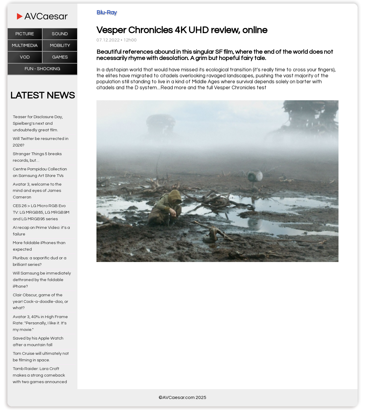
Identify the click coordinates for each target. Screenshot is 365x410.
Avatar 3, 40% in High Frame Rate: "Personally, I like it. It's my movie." (40, 323)
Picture (24, 34)
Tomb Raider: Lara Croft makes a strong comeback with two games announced (40, 375)
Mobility (60, 45)
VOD (25, 57)
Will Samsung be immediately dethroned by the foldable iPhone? (42, 280)
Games (60, 57)
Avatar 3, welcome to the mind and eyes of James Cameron (37, 191)
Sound (60, 34)
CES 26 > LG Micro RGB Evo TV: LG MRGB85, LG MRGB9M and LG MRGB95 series (41, 212)
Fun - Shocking (42, 69)
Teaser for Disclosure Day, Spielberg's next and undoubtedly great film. (38, 123)
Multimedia (25, 45)
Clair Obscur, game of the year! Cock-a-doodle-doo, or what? (40, 301)
